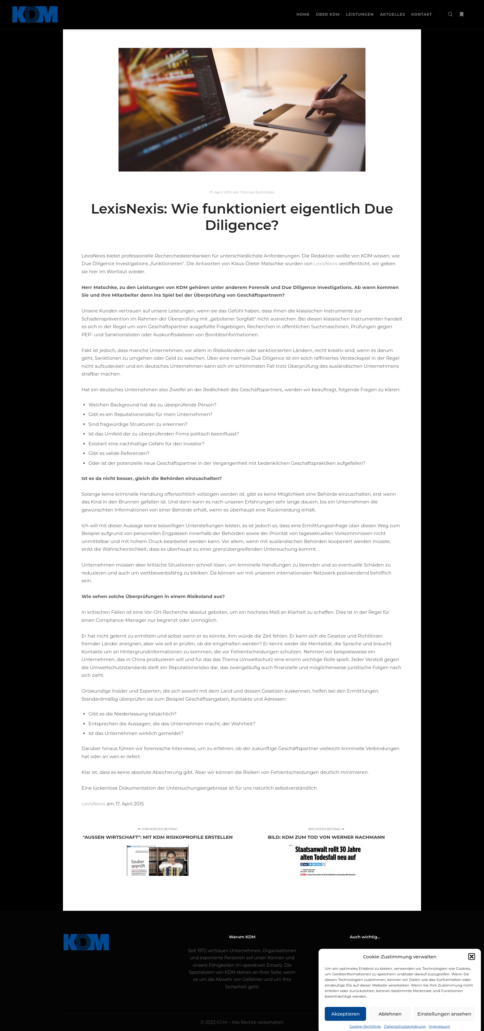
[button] (472, 967)
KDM (223, 1022)
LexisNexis (93, 804)
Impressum (365, 950)
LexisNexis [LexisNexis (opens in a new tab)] (326, 263)
